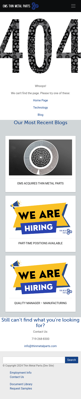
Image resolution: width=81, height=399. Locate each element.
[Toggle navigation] (73, 6)
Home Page (40, 100)
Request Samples (21, 388)
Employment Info (20, 372)
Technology (40, 107)
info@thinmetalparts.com (40, 346)
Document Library (21, 384)
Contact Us (17, 377)
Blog (40, 114)
